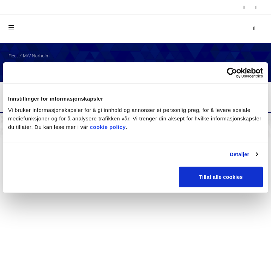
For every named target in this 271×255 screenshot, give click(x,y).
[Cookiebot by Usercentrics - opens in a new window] (232, 73)
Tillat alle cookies (221, 177)
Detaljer (239, 154)
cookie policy (108, 127)
